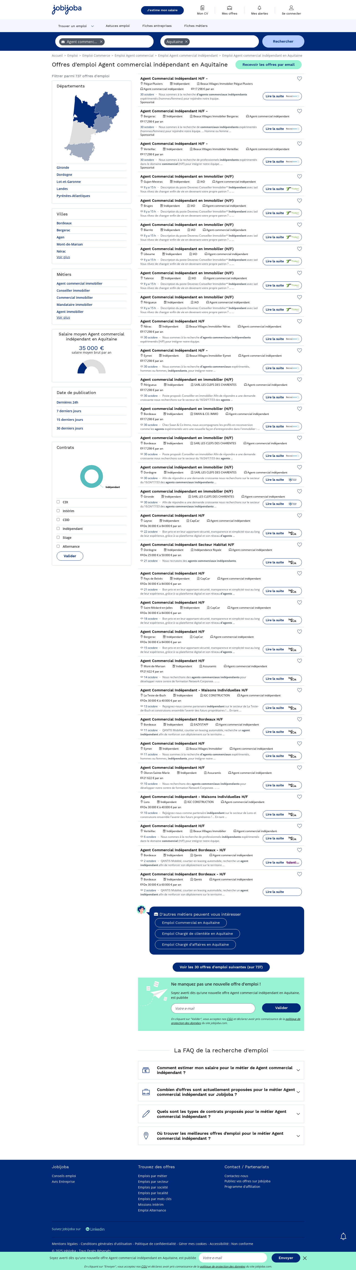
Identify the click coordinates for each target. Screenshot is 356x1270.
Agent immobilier (70, 311)
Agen (60, 237)
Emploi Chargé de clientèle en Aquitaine (197, 933)
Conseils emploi (64, 1176)
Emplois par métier (152, 1176)
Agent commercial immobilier (79, 283)
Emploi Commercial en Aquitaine (191, 922)
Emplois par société (153, 1187)
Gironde (63, 167)
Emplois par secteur (153, 1181)
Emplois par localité (153, 1193)
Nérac (61, 251)
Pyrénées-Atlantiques (73, 196)
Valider (70, 556)
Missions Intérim (151, 1204)
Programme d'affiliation (242, 1186)
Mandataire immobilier (74, 304)
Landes (62, 189)
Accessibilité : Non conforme (231, 1244)
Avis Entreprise (63, 1181)
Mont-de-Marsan (70, 244)
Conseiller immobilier (73, 290)
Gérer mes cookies (193, 1244)
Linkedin (95, 1229)
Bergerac (63, 230)
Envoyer (286, 1258)
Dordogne (64, 174)
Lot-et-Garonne (69, 181)
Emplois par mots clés (155, 1199)
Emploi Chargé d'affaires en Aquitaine (195, 944)
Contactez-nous (236, 1176)
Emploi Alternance (152, 1210)
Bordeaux (64, 223)
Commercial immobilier (75, 297)
